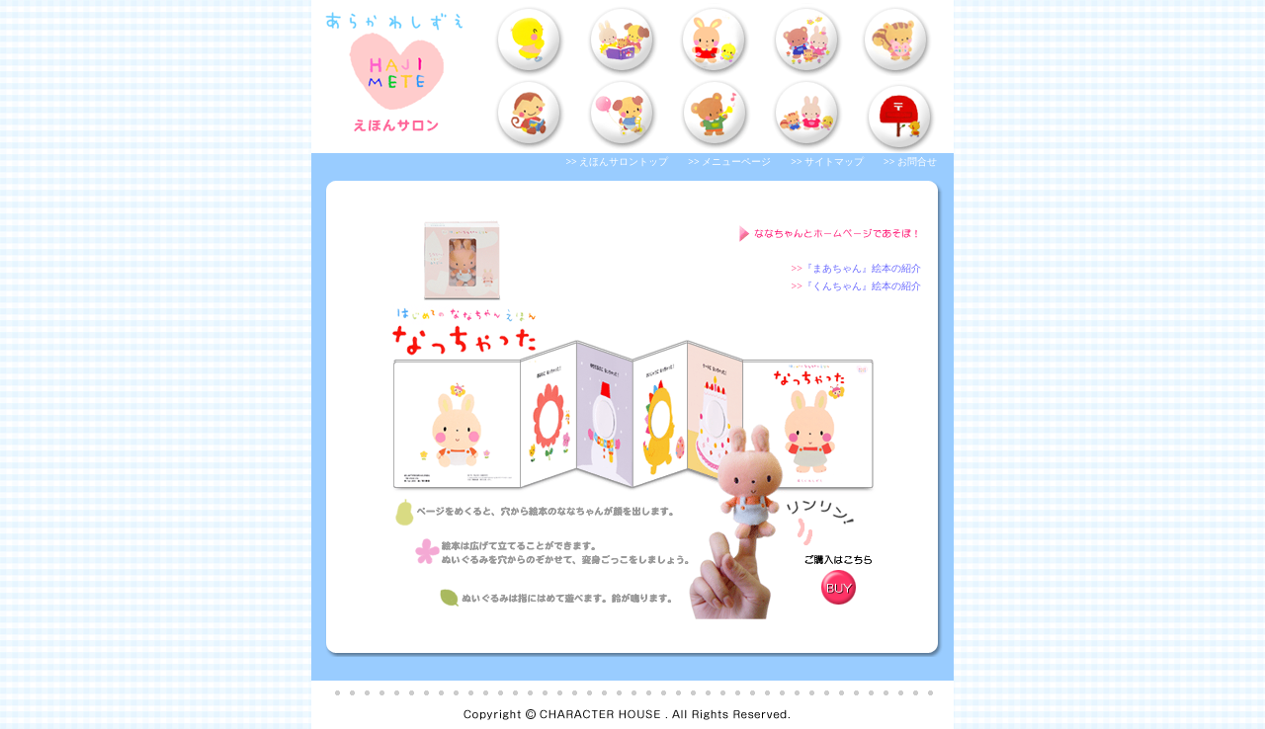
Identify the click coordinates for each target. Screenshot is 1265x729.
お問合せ (917, 161)
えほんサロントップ (623, 161)
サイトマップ (834, 161)
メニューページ (736, 161)
